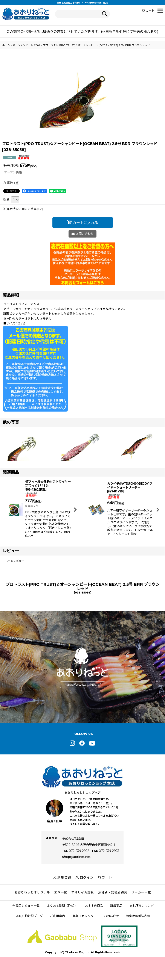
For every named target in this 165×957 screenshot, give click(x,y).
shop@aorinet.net (76, 857)
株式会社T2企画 (73, 838)
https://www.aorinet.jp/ (82, 685)
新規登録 (64, 877)
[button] (160, 11)
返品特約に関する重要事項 (23, 209)
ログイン (86, 877)
